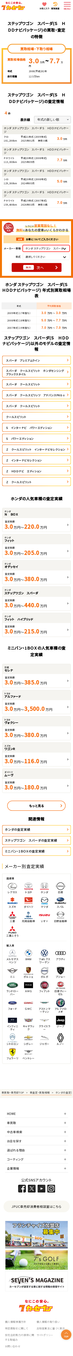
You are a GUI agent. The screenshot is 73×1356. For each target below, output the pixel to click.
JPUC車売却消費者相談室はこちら (36, 1206)
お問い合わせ (13, 1346)
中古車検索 (14, 1132)
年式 (18, 257)
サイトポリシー (45, 1335)
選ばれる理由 (16, 1150)
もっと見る (36, 805)
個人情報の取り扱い (48, 1322)
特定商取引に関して (16, 1328)
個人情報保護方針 (15, 1322)
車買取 (11, 1123)
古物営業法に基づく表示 (51, 1328)
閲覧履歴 (55, 8)
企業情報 (13, 1168)
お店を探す (14, 1141)
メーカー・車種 (12, 248)
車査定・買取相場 (40, 1092)
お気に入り (44, 8)
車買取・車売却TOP (13, 1092)
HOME (11, 1114)
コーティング (15, 1159)
